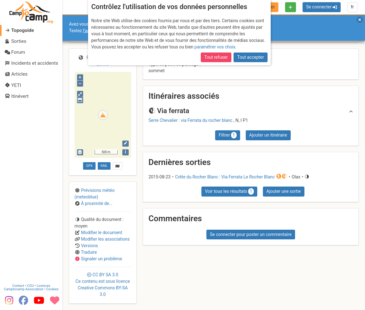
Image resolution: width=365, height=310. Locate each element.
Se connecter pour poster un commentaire (251, 234)
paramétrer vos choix (215, 46)
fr (352, 6)
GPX (89, 166)
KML (104, 166)
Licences (43, 285)
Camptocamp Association (23, 289)
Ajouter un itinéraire (268, 135)
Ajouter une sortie (283, 191)
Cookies (52, 289)
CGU (30, 285)
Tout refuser (216, 57)
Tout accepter (250, 57)
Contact (18, 285)
